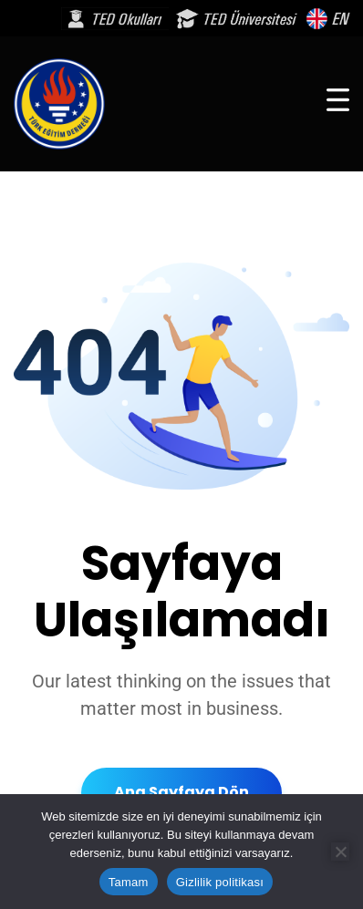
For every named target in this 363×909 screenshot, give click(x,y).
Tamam (129, 882)
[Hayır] (340, 851)
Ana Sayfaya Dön (181, 791)
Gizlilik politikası (220, 882)
